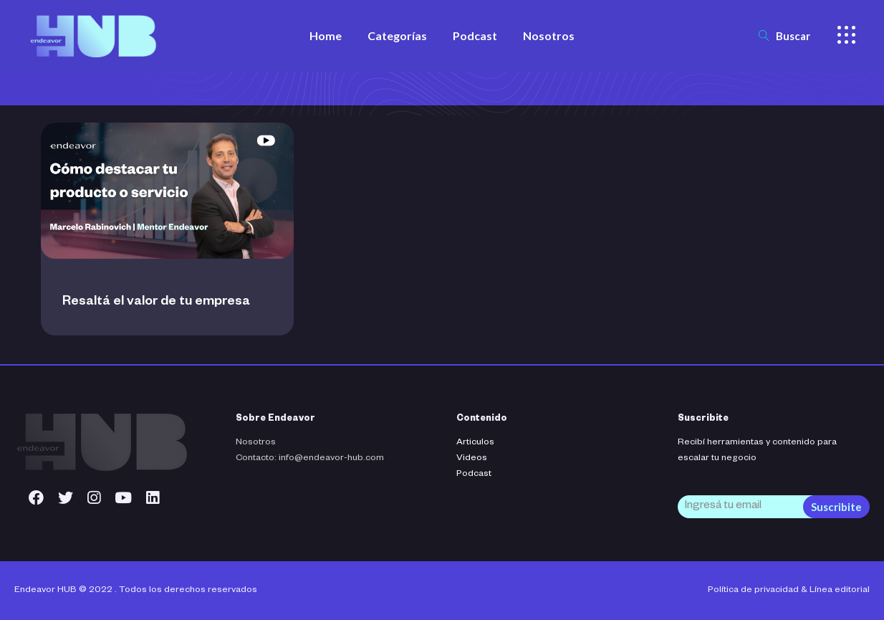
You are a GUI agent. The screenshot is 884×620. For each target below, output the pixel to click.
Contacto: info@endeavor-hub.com (310, 459)
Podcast (473, 474)
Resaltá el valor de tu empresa (156, 302)
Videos (471, 459)
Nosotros (256, 443)
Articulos (475, 443)
